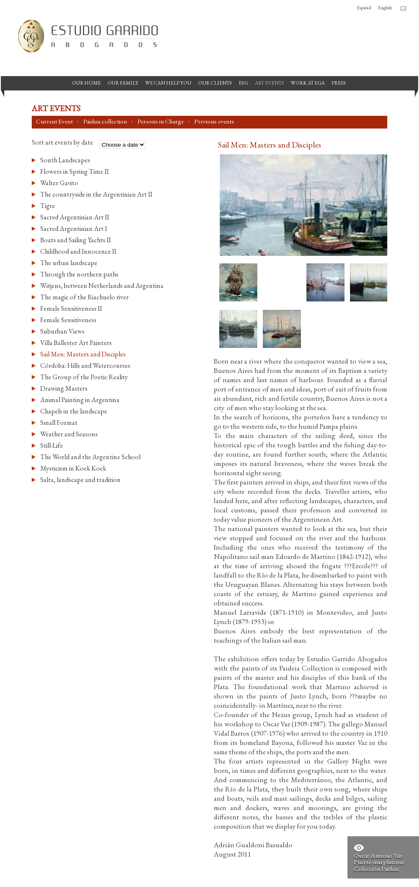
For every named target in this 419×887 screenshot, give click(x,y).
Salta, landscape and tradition (80, 479)
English (385, 8)
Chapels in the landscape (73, 411)
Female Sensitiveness (68, 319)
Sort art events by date (62, 143)
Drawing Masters (64, 388)
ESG (243, 82)
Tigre (47, 205)
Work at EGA (308, 82)
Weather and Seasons (69, 434)
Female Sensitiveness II (71, 308)
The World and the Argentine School (90, 456)
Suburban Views (62, 331)
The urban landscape (68, 262)
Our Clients (215, 82)
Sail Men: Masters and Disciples (83, 354)
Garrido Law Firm (84, 36)
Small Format (58, 422)
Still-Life (51, 445)
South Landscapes (65, 160)
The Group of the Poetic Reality (84, 376)
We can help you (168, 82)
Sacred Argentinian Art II (74, 217)
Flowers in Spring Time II (74, 171)
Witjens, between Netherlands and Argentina (101, 285)
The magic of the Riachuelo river (84, 297)
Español (364, 8)
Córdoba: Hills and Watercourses (85, 365)
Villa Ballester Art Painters (76, 342)
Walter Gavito (59, 182)
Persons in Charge (161, 121)
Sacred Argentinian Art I (73, 228)
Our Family (123, 82)
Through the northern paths (79, 274)
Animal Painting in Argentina (79, 399)
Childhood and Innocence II (78, 251)
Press (338, 82)
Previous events (214, 121)
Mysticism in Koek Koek (73, 468)
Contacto (403, 8)
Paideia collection (105, 121)
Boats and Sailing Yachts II (75, 239)
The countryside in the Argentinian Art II (96, 194)
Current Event (54, 121)
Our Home (86, 82)
